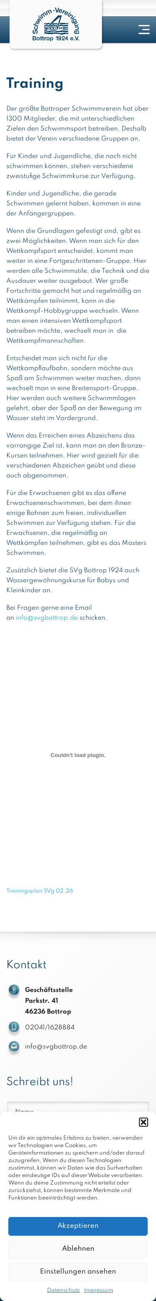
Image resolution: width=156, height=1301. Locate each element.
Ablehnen (78, 1248)
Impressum (98, 1290)
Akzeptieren (78, 1225)
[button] (143, 1122)
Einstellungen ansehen (78, 1271)
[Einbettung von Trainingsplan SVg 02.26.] (78, 755)
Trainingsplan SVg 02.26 (39, 891)
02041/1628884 (49, 1027)
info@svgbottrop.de (47, 618)
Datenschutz (63, 1290)
